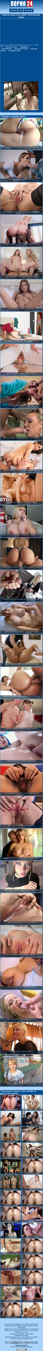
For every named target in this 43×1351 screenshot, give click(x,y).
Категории (13, 10)
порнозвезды (7, 49)
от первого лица (14, 50)
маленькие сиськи (21, 49)
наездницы (24, 47)
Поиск (20, 10)
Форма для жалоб (21, 1345)
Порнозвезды (29, 10)
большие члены (11, 47)
